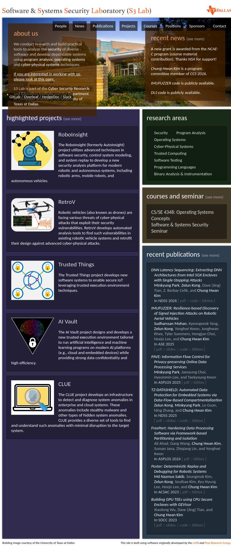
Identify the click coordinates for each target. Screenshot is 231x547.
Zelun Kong (191, 285)
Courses (150, 26)
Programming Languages (175, 167)
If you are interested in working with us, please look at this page (47, 76)
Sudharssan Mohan (170, 323)
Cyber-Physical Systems (173, 146)
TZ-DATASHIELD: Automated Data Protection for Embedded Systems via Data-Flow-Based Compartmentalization (186, 395)
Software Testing (168, 160)
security (54, 49)
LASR (196, 543)
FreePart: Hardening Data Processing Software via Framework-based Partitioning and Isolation (182, 433)
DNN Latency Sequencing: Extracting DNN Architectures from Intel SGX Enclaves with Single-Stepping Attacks (186, 275)
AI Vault (67, 321)
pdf (183, 300)
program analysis (38, 59)
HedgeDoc (50, 96)
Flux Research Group (217, 543)
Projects (129, 26)
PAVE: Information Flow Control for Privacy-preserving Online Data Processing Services (180, 361)
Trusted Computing (170, 153)
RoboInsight (73, 134)
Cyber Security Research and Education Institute (51, 91)
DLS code (158, 92)
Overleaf (31, 96)
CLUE (64, 384)
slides (171, 349)
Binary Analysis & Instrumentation (183, 173)
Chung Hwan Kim (165, 68)
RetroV (66, 202)
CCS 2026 (198, 73)
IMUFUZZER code (165, 83)
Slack (67, 96)
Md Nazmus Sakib (169, 476)
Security (161, 132)
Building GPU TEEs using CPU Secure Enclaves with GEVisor (181, 502)
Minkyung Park (167, 285)
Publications (103, 26)
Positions (173, 26)
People (61, 26)
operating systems (69, 59)
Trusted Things (76, 264)
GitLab (14, 96)
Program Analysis (191, 132)
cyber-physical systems (40, 64)
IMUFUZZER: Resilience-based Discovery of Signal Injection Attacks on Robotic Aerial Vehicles (185, 313)
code (194, 300)
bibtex (207, 300)
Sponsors (197, 26)
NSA (191, 59)
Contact (219, 26)
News (79, 26)
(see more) (195, 38)
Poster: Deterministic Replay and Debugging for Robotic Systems (178, 469)
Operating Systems (170, 139)
